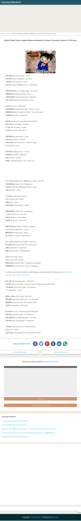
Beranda (2, 33)
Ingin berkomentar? (51, 362)
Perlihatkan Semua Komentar (40, 406)
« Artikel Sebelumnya (19, 352)
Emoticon (41, 399)
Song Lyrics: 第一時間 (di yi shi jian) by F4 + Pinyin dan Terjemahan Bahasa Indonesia (28, 429)
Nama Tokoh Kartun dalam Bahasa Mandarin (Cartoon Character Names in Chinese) (40, 40)
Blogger (55, 517)
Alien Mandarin (36, 517)
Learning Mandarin (11, 2)
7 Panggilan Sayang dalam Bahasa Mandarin (15, 437)
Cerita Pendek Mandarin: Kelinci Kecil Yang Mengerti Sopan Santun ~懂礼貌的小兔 (28, 433)
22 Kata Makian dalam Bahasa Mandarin (14, 425)
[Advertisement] (40, 18)
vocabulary (8, 33)
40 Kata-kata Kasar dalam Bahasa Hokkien (15, 421)
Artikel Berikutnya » (61, 352)
